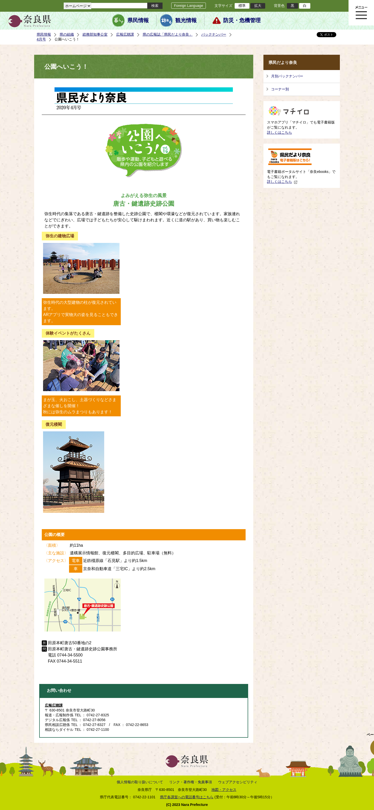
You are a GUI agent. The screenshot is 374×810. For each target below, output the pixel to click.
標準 (242, 6)
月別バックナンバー (287, 76)
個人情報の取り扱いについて (140, 782)
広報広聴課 (125, 34)
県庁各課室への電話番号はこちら (186, 797)
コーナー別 (280, 89)
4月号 (41, 39)
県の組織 (67, 34)
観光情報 (186, 20)
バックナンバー (213, 34)
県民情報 (138, 20)
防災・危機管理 (242, 20)
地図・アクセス (223, 790)
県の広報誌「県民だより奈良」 (168, 34)
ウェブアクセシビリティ (237, 782)
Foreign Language (188, 6)
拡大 (257, 6)
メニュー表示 (361, 12)
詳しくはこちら (279, 132)
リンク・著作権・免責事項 (190, 782)
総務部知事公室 (95, 34)
